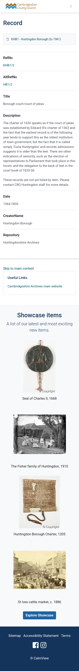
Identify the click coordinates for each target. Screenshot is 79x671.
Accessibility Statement (41, 636)
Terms (66, 636)
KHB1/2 (8, 65)
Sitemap (14, 636)
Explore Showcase (39, 615)
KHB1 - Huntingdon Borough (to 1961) (36, 39)
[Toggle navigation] (71, 6)
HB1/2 (7, 84)
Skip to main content (18, 269)
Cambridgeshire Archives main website (35, 286)
